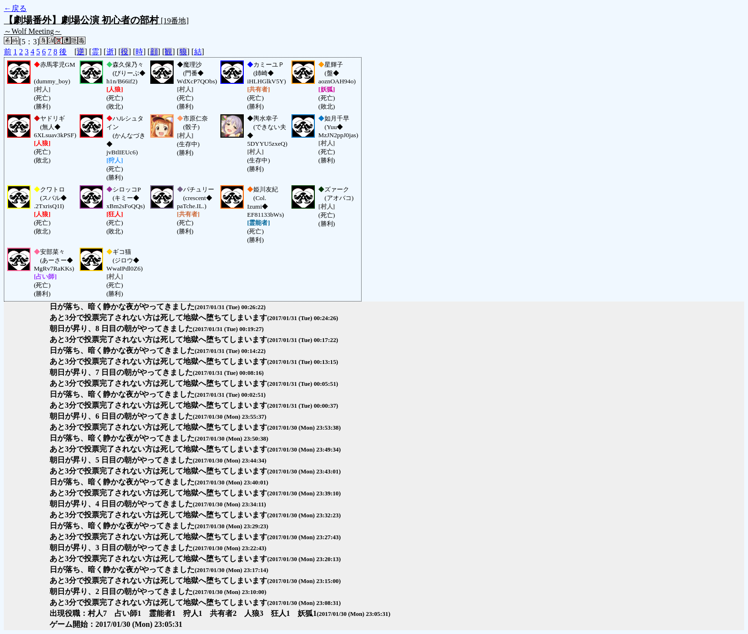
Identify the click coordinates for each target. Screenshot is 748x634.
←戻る (15, 8)
